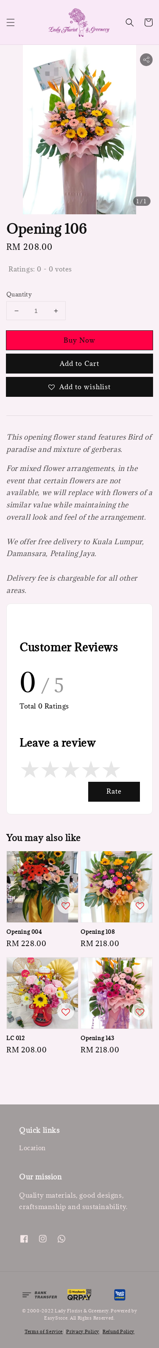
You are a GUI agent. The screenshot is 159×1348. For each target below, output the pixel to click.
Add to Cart (79, 363)
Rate (114, 791)
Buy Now (79, 340)
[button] (10, 22)
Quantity (19, 294)
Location (32, 1148)
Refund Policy (118, 1331)
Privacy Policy (82, 1331)
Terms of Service (44, 1331)
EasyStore (55, 1318)
